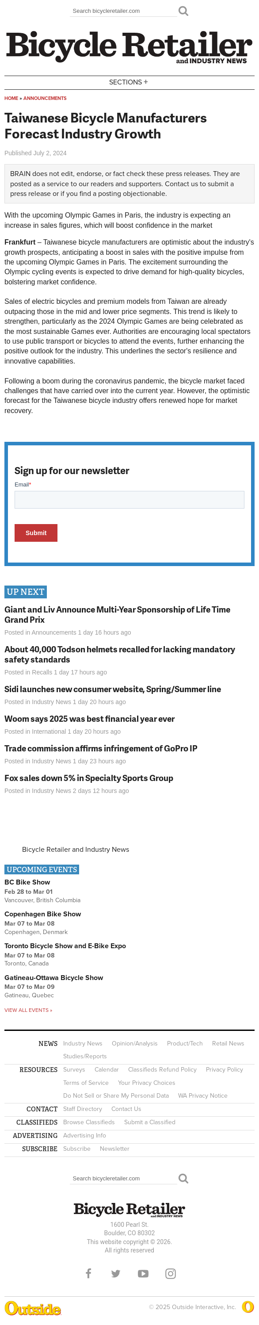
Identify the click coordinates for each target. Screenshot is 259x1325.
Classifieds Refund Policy (162, 1069)
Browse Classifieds (89, 1122)
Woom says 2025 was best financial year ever (89, 718)
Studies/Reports (85, 1056)
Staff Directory (82, 1109)
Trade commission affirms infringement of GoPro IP (101, 748)
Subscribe (77, 1149)
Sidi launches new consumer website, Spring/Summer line (112, 689)
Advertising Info (84, 1135)
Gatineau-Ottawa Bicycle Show (53, 977)
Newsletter (115, 1149)
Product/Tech (185, 1043)
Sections (129, 82)
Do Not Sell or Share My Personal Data (116, 1095)
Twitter (115, 1273)
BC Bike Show (27, 882)
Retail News (228, 1043)
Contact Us (126, 1109)
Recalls (42, 672)
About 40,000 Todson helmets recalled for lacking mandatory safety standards (119, 654)
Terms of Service (86, 1083)
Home (11, 98)
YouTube (143, 1273)
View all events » (28, 1010)
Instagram (170, 1273)
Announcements (45, 98)
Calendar (107, 1069)
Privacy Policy (224, 1069)
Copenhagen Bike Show (42, 914)
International (49, 731)
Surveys (74, 1069)
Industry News (51, 701)
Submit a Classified (149, 1122)
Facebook (88, 1273)
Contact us (181, 184)
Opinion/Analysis (135, 1043)
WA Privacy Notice (203, 1095)
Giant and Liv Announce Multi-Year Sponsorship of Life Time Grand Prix (117, 614)
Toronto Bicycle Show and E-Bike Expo (65, 946)
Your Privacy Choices (146, 1083)
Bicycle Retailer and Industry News (75, 849)
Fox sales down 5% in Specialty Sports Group (88, 778)
